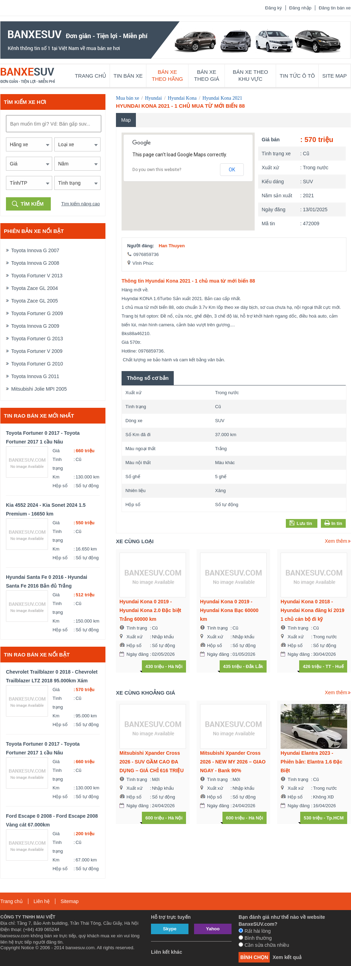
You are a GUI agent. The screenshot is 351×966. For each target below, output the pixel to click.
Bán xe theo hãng (167, 75)
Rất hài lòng (255, 931)
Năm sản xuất (277, 195)
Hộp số (60, 485)
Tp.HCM (335, 818)
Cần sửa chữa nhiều (264, 945)
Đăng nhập (300, 7)
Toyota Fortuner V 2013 (36, 275)
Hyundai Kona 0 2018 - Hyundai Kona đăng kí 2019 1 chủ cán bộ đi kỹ (312, 610)
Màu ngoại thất (140, 448)
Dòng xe (133, 420)
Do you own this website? (156, 169)
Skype (169, 928)
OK (232, 169)
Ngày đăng (273, 209)
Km (56, 477)
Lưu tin (300, 523)
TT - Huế (334, 666)
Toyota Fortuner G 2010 (37, 364)
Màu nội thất (138, 462)
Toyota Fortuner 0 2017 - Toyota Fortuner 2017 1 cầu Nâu (43, 437)
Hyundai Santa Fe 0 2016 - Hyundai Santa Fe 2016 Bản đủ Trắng (46, 581)
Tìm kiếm (32, 204)
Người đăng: (140, 245)
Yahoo (213, 928)
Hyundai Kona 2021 (222, 98)
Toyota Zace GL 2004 (34, 288)
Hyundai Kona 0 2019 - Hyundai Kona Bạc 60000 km (229, 610)
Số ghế (132, 476)
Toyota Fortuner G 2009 (37, 313)
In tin (336, 523)
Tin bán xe (128, 76)
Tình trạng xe (276, 153)
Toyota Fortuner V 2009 (36, 351)
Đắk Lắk (254, 666)
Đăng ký (273, 7)
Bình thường (255, 938)
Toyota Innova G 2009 (35, 326)
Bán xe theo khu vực (250, 75)
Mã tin (268, 223)
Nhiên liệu (135, 490)
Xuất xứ (270, 167)
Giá (56, 450)
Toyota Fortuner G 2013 (37, 338)
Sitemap (69, 901)
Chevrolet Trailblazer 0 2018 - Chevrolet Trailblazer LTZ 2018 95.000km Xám (51, 676)
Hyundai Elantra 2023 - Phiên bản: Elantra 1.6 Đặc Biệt (311, 761)
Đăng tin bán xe (335, 7)
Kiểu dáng (273, 181)
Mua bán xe (127, 98)
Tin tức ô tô (297, 76)
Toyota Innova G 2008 (35, 263)
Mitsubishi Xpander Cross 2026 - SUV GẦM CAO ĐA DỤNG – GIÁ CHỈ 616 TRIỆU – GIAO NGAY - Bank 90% (151, 762)
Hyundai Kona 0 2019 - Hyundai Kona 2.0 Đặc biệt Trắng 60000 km (150, 610)
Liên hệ (42, 901)
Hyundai (153, 98)
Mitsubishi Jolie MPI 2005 (39, 389)
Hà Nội (175, 666)
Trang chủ (90, 76)
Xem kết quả (287, 957)
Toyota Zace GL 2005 (34, 301)
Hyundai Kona (182, 98)
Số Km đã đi (138, 434)
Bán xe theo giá (206, 75)
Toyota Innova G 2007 (35, 250)
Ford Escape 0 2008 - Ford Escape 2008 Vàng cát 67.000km (52, 820)
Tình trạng (58, 464)
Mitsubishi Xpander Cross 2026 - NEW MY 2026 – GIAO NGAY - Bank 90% (233, 761)
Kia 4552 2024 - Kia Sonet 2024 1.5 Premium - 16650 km (45, 509)
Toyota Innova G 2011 (35, 376)
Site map (334, 76)
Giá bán (271, 139)
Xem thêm (336, 541)
